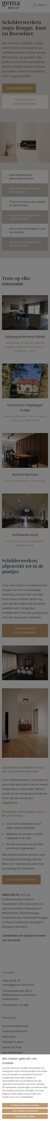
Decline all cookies (25, 1116)
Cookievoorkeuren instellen (25, 1105)
